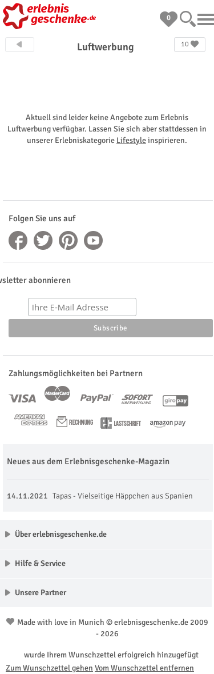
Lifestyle (131, 140)
